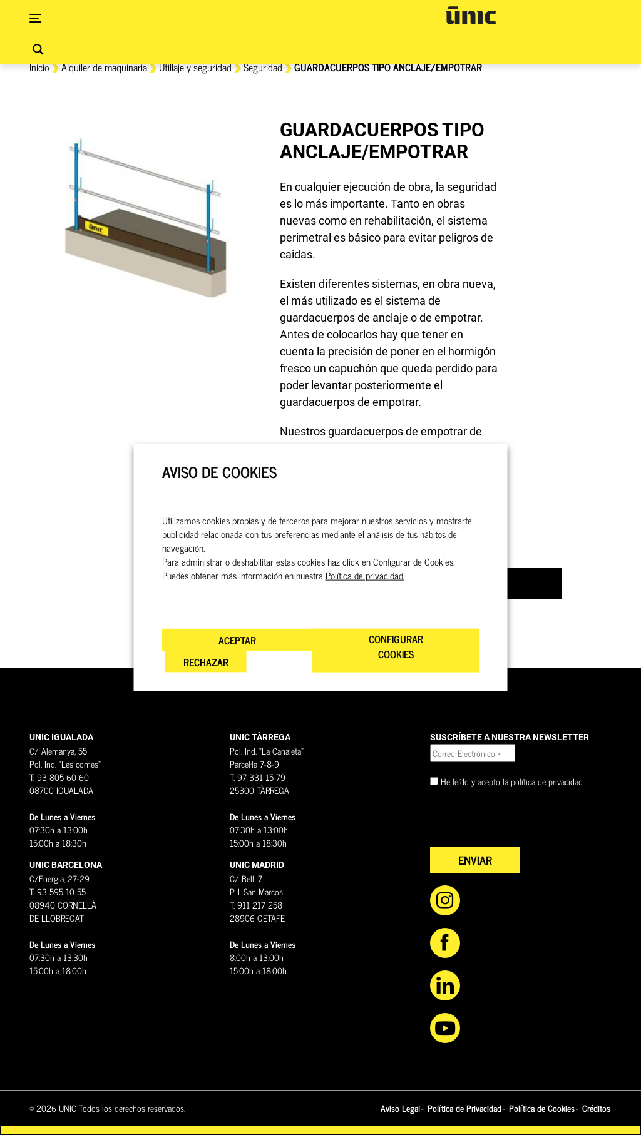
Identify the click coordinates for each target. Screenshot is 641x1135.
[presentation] (525, 822)
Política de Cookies (542, 1108)
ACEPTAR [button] (237, 639)
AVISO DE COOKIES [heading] (219, 472)
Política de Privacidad (464, 1108)
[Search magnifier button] (38, 49)
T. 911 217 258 (256, 904)
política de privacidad (547, 781)
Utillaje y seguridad (195, 67)
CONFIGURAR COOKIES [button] (396, 645)
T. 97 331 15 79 (257, 777)
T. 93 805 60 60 (59, 777)
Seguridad (263, 67)
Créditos (596, 1108)
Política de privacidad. (365, 575)
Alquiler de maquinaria (104, 67)
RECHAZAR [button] (205, 661)
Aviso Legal (400, 1108)
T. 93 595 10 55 (57, 891)
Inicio (39, 67)
